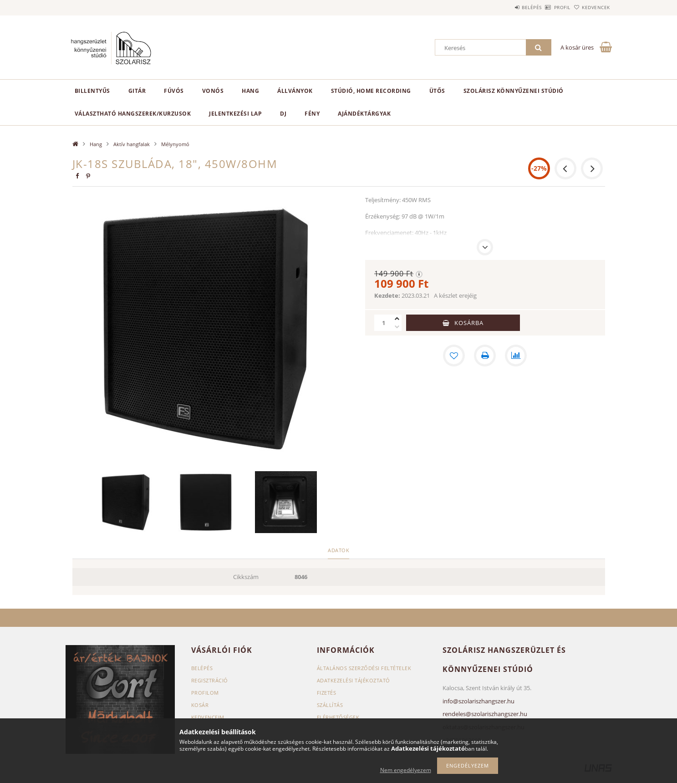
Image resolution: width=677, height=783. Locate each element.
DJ (283, 113)
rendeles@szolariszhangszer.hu (485, 714)
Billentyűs (92, 91)
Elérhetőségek (338, 717)
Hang (250, 91)
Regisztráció (209, 680)
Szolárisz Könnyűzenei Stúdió (513, 91)
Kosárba (469, 323)
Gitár (137, 91)
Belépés (507, 7)
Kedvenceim (207, 717)
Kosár (200, 705)
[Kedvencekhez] (454, 355)
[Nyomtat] (485, 355)
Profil (547, 7)
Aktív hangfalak (131, 144)
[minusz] (397, 327)
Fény (312, 113)
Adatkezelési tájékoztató (353, 680)
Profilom (205, 692)
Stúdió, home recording (371, 91)
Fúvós (174, 91)
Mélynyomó (175, 144)
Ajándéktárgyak (364, 113)
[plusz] (397, 319)
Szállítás (330, 705)
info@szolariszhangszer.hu (478, 701)
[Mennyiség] (383, 323)
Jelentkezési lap (235, 113)
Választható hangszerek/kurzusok (133, 113)
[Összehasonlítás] (516, 355)
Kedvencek (591, 7)
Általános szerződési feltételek (364, 668)
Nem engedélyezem (405, 770)
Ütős (437, 91)
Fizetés (326, 692)
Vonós (213, 91)
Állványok (295, 91)
